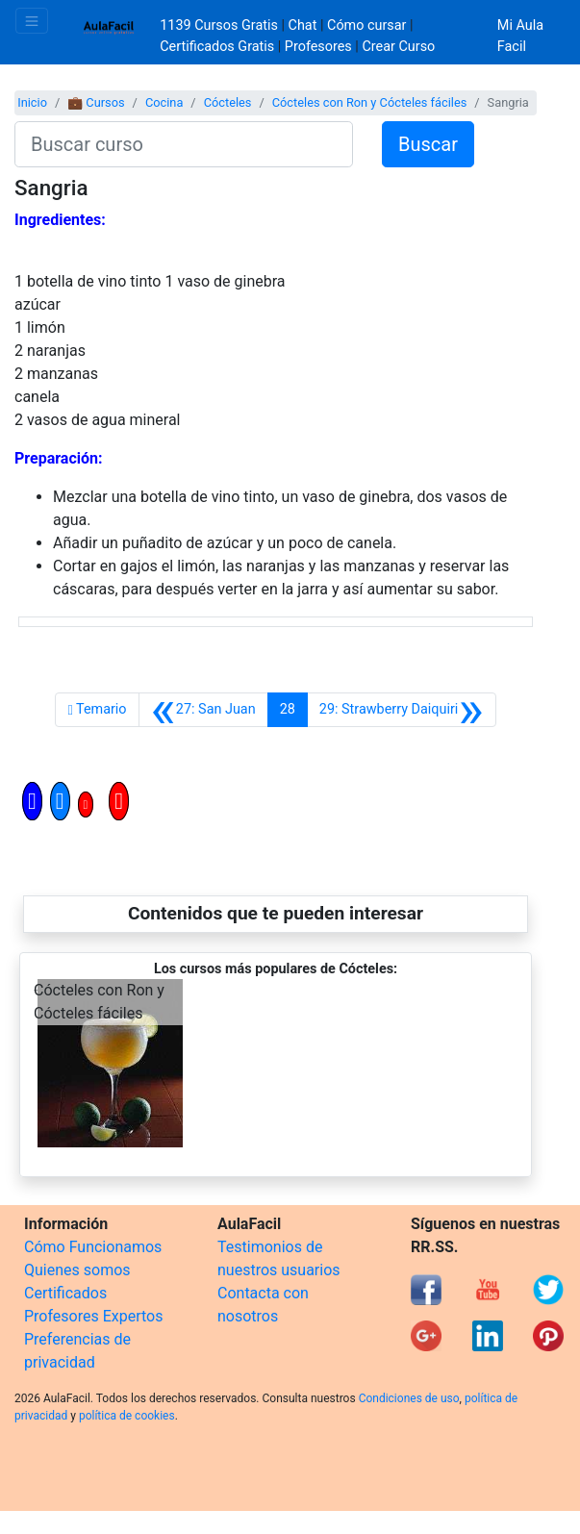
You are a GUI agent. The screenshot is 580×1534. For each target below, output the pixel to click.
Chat (303, 25)
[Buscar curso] (183, 144)
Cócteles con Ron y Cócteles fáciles (369, 102)
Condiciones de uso (409, 1398)
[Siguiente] (401, 709)
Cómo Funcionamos (93, 1247)
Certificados (65, 1293)
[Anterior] (203, 709)
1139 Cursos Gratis (220, 25)
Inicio (32, 102)
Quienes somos (77, 1270)
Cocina (164, 102)
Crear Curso (398, 46)
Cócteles (228, 102)
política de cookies (127, 1415)
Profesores (318, 46)
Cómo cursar (366, 25)
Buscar (428, 144)
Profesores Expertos (93, 1316)
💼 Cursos (95, 102)
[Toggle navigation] (31, 21)
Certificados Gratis (217, 46)
